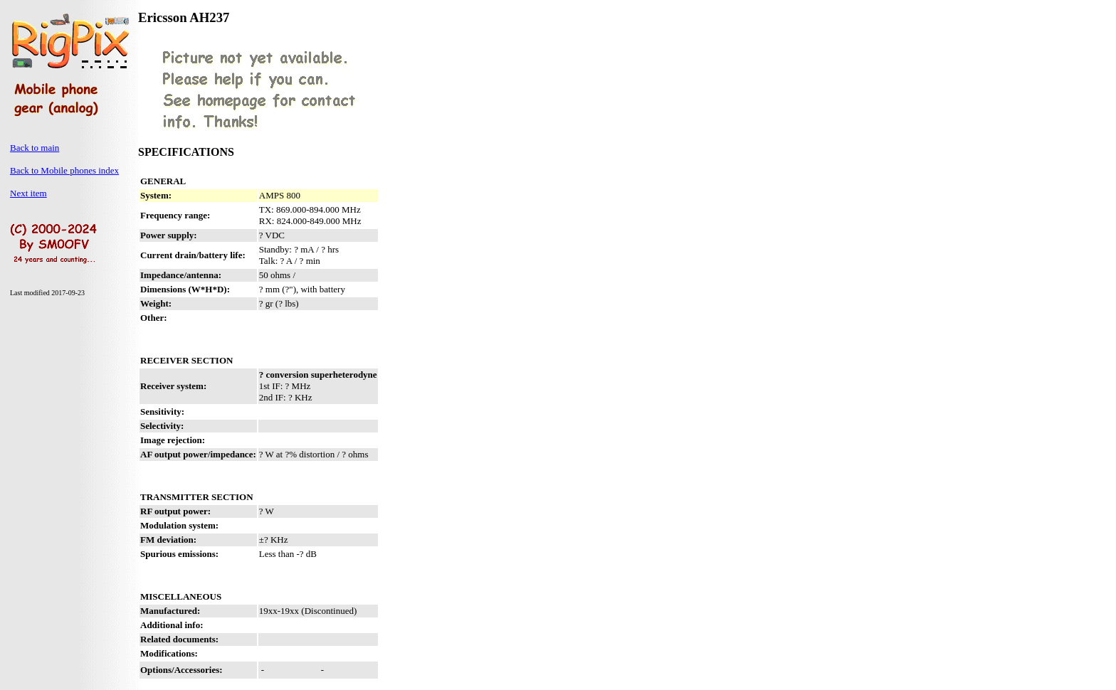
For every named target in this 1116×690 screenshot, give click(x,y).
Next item (28, 193)
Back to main (34, 147)
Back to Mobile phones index (64, 170)
